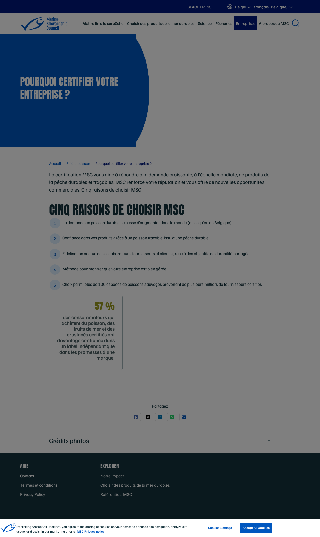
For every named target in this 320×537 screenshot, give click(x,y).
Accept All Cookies (256, 530)
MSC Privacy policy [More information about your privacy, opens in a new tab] (90, 534)
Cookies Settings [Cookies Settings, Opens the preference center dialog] (220, 530)
